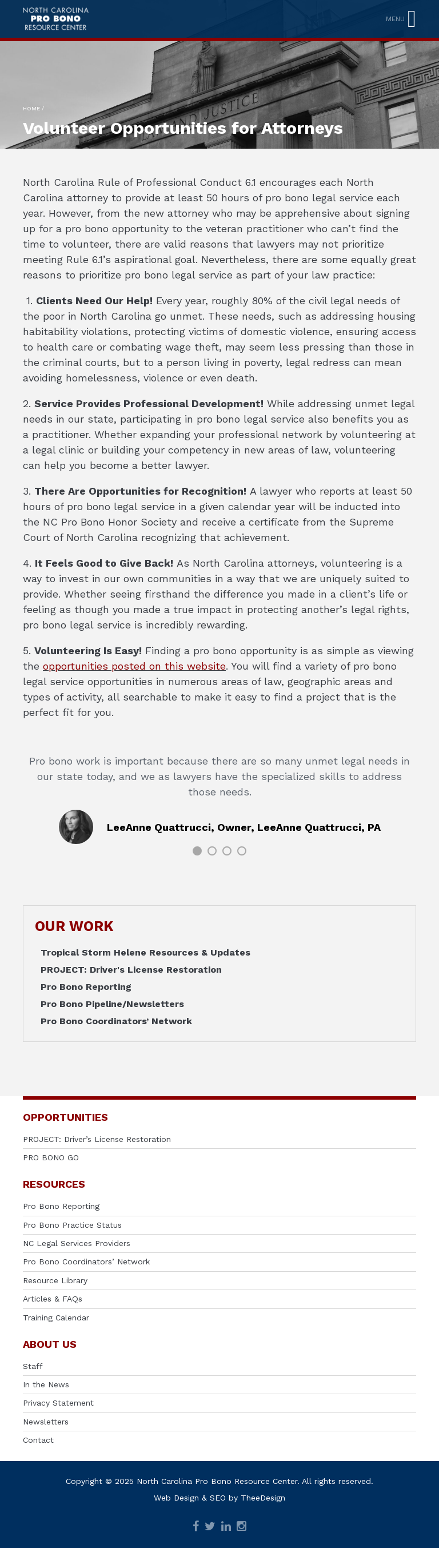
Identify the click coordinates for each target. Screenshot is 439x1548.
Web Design (176, 1497)
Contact (38, 1439)
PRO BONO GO (51, 1157)
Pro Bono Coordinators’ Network (116, 1021)
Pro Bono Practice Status (72, 1224)
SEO (218, 1497)
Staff (33, 1366)
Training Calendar (56, 1317)
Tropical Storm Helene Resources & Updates (145, 952)
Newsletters (46, 1421)
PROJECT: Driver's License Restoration (131, 969)
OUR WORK (74, 926)
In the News (46, 1384)
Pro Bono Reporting (86, 986)
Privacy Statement (58, 1402)
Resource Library (55, 1280)
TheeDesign (263, 1497)
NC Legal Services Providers (76, 1243)
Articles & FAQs (52, 1298)
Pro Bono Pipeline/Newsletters (112, 1003)
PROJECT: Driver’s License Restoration (97, 1139)
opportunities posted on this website (134, 666)
